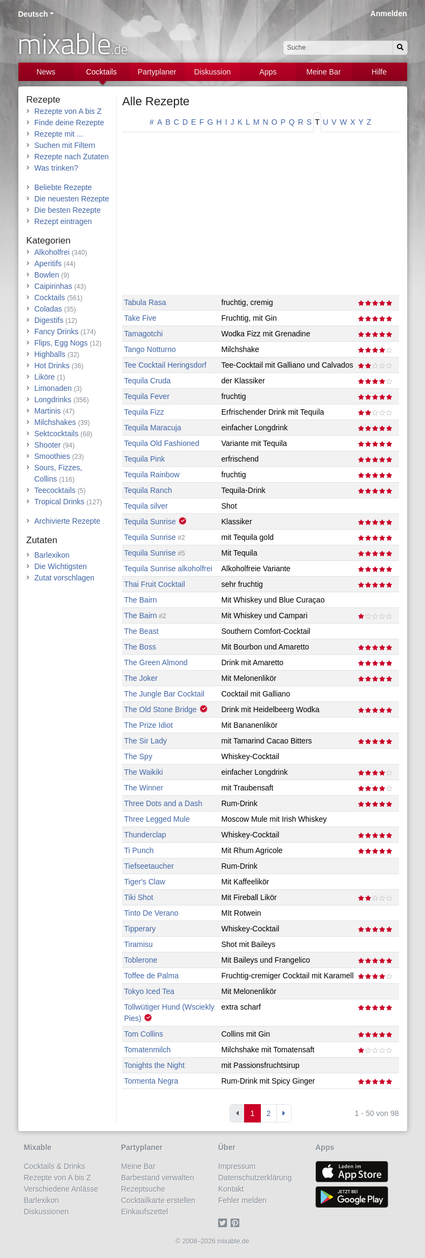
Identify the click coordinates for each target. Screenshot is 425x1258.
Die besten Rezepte (68, 210)
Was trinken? (56, 168)
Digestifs (49, 320)
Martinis (48, 411)
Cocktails (101, 71)
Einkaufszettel (144, 1211)
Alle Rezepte (156, 101)
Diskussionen (46, 1211)
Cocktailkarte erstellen (158, 1200)
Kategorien (48, 240)
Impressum (236, 1166)
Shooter (48, 445)
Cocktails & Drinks (54, 1166)
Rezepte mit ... (59, 134)
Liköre (45, 377)
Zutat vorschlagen (65, 577)
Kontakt (231, 1189)
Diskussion (212, 71)
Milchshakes (55, 422)
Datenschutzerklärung (255, 1177)
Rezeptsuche (143, 1189)
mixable (72, 43)
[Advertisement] (260, 219)
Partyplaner (157, 71)
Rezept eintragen (63, 221)
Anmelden (388, 13)
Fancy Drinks (57, 331)
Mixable (37, 1147)
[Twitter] (224, 1223)
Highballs (50, 354)
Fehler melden (242, 1200)
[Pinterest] (237, 1223)
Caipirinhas (53, 286)
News (45, 71)
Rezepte (43, 99)
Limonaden (53, 388)
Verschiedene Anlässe (61, 1189)
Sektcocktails (57, 433)
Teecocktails (55, 490)
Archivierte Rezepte (67, 521)
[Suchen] (400, 47)
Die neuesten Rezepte (72, 198)
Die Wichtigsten (61, 566)
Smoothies (52, 456)
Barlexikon (52, 555)
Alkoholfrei (52, 252)
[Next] (284, 1113)
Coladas (48, 309)
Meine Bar (323, 71)
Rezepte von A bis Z (68, 111)
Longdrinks (53, 399)
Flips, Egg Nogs (61, 343)
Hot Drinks (52, 365)
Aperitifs (48, 263)
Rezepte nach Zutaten (72, 156)
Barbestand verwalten (157, 1177)
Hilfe (379, 71)
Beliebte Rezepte (63, 187)
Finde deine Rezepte (69, 122)
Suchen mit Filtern (65, 145)
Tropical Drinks (60, 501)
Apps (267, 71)
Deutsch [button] (33, 14)
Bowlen (47, 274)
